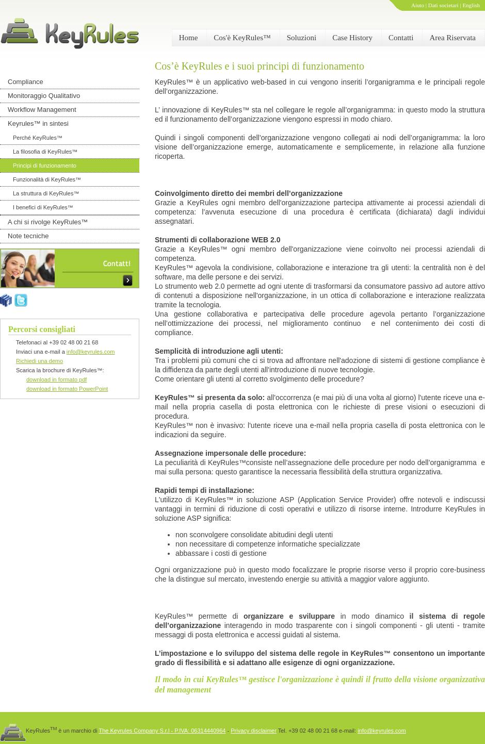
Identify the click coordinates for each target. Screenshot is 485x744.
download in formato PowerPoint (67, 389)
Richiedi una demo (39, 361)
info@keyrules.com (91, 352)
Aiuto (417, 5)
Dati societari (443, 5)
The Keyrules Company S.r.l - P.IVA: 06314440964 (162, 731)
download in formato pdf (56, 379)
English (471, 5)
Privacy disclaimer (254, 731)
